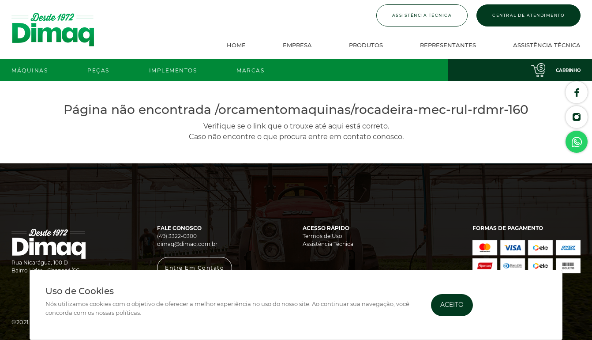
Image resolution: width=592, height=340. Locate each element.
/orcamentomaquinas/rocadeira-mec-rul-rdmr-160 (371, 109)
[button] (194, 268)
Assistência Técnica (422, 15)
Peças (98, 70)
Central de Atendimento (528, 15)
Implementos (173, 70)
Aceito (452, 305)
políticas (128, 313)
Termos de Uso (322, 236)
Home (236, 45)
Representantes (448, 45)
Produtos (366, 45)
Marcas (250, 70)
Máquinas (29, 70)
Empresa (297, 45)
